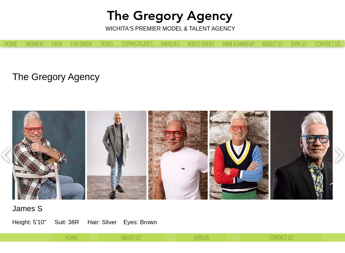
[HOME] (71, 237)
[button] (48, 155)
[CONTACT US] (280, 237)
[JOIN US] (201, 237)
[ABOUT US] (131, 237)
